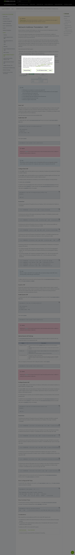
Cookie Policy (50, 63)
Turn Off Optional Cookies (42, 70)
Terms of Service (41, 64)
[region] (37, 64)
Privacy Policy (43, 63)
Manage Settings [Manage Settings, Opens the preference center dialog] (27, 70)
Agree (50, 70)
